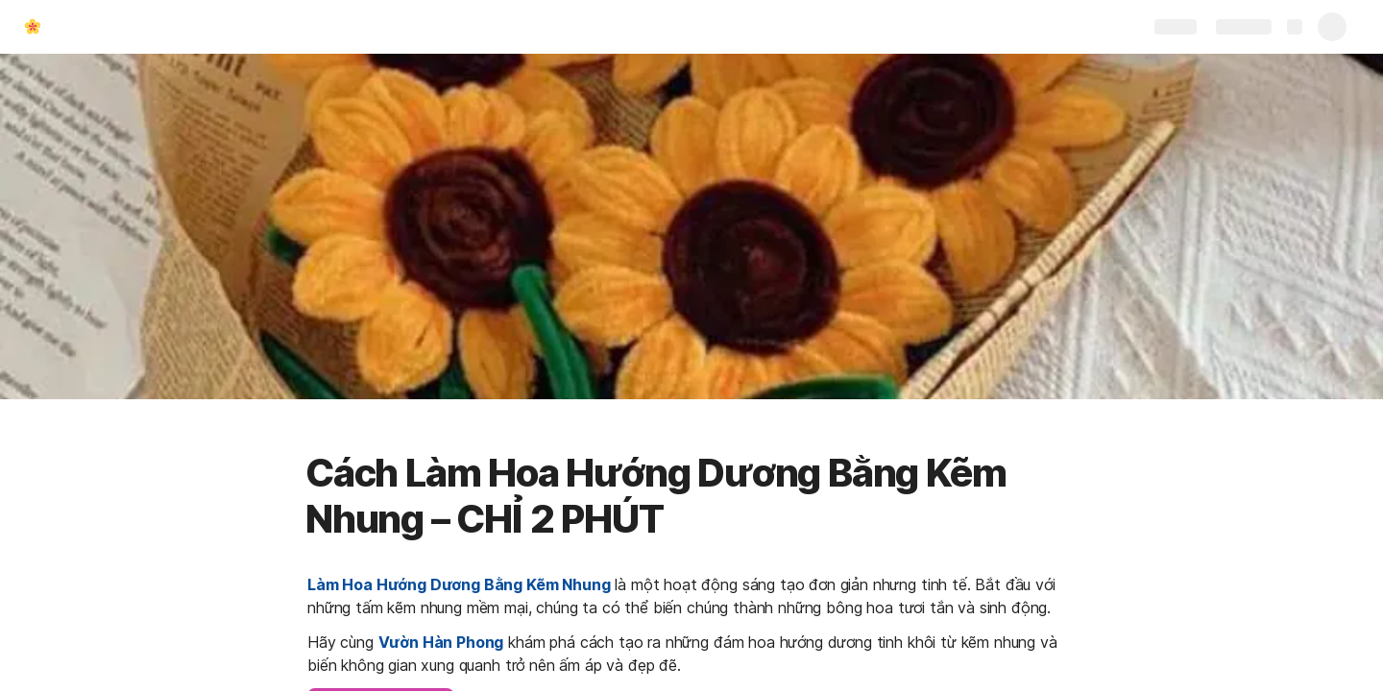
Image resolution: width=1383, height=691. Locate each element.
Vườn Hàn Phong (441, 642)
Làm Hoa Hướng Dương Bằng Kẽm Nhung (459, 584)
